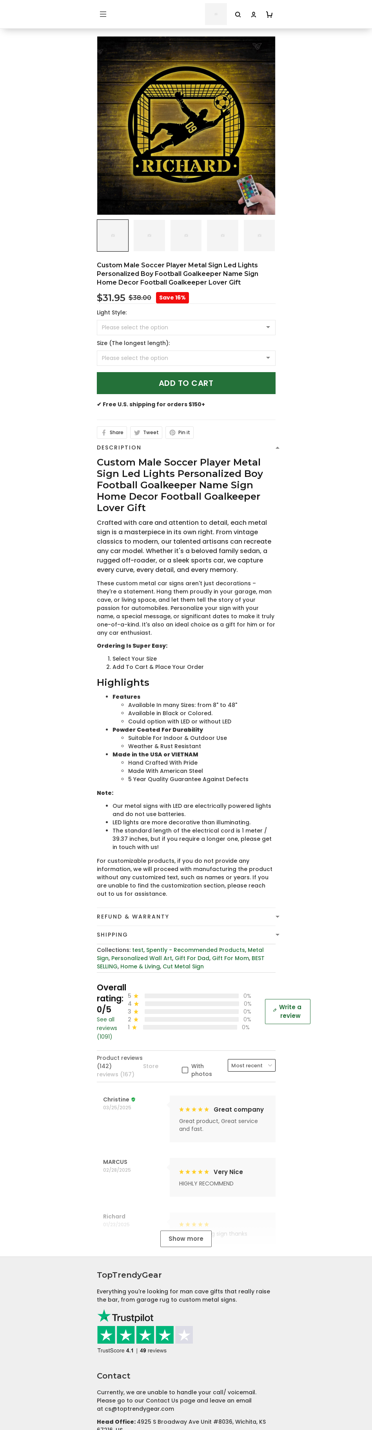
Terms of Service (121, 1278)
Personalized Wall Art (141, 958)
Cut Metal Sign (183, 966)
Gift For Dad (192, 958)
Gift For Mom (230, 958)
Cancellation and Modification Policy (149, 1327)
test (137, 950)
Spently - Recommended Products (195, 950)
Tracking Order (118, 1402)
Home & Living (140, 966)
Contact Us (113, 1378)
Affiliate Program (121, 1415)
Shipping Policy (118, 1291)
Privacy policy (116, 1266)
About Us (110, 1366)
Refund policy (116, 1303)
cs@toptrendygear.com (139, 1178)
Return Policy (115, 1315)
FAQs (104, 1390)
